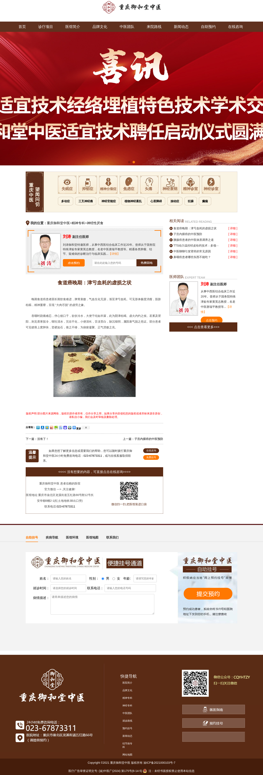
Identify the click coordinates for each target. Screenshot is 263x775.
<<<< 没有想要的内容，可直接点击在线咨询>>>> (94, 472)
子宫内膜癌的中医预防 (148, 439)
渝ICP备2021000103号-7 (159, 762)
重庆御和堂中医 (58, 223)
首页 (22, 27)
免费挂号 (151, 457)
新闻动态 (181, 27)
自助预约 (208, 27)
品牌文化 (99, 27)
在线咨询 (235, 27)
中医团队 (127, 27)
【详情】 (114, 253)
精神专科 (78, 223)
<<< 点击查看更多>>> (203, 327)
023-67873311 (93, 455)
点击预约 (211, 320)
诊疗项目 (45, 27)
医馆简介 (72, 27)
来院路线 (154, 27)
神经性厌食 (95, 223)
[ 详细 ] (232, 228)
